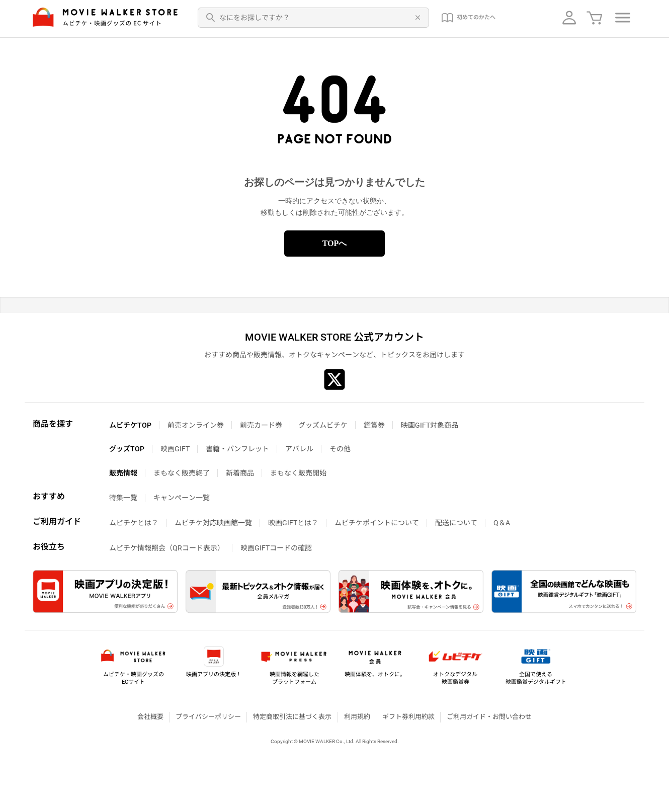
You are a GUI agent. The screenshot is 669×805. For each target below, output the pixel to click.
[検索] (210, 17)
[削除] (416, 17)
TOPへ (334, 243)
